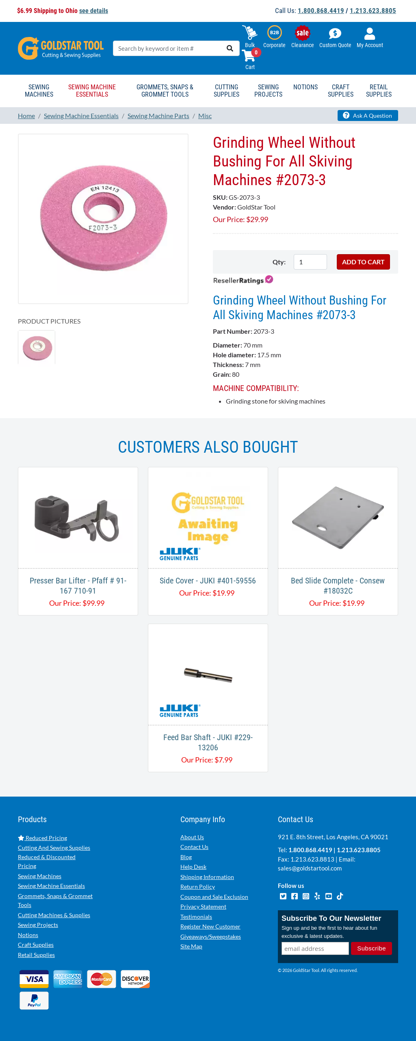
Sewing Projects (38, 924)
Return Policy (197, 886)
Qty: (279, 262)
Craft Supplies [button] (340, 90)
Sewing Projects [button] (268, 90)
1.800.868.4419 (321, 10)
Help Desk (193, 866)
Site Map (191, 946)
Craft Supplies (36, 944)
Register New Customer (210, 926)
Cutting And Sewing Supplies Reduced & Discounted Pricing (54, 856)
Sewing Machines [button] (39, 90)
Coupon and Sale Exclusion (214, 896)
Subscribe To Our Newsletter (331, 918)
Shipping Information (207, 876)
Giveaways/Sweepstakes (210, 936)
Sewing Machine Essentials (51, 885)
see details (93, 11)
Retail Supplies (36, 954)
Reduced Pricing (42, 837)
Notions (28, 934)
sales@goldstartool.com (310, 868)
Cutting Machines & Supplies (54, 914)
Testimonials (196, 916)
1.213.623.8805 (373, 10)
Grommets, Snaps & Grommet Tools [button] (164, 90)
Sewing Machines (39, 876)
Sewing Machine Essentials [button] (92, 90)
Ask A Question (367, 115)
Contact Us (194, 846)
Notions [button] (305, 87)
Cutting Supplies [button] (226, 90)
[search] (229, 48)
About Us (192, 837)
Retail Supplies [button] (379, 90)
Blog (186, 856)
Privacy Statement (203, 906)
